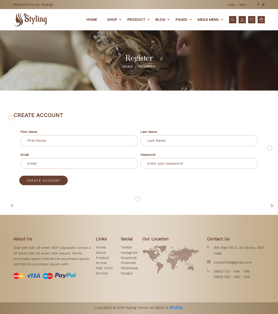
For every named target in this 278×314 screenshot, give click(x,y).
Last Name (148, 131)
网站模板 (176, 308)
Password (147, 154)
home (101, 247)
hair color (104, 268)
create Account (43, 180)
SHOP (115, 19)
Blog (163, 19)
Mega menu (211, 19)
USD (232, 5)
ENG (244, 5)
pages (184, 19)
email (24, 154)
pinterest (128, 263)
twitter (127, 247)
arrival (101, 263)
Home (92, 19)
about (101, 253)
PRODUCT (139, 19)
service (102, 273)
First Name (28, 131)
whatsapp (129, 268)
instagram (129, 253)
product (102, 258)
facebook (129, 258)
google (127, 273)
